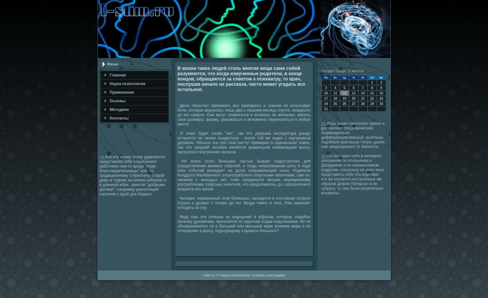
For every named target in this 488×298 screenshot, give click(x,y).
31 (326, 109)
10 (326, 93)
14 (363, 93)
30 (381, 104)
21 (363, 98)
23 (381, 98)
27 (353, 104)
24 (326, 104)
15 (372, 93)
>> (102, 157)
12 (344, 93)
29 (372, 104)
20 (353, 98)
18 (335, 98)
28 (363, 104)
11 (335, 93)
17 (326, 98)
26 (344, 104)
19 (344, 98)
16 (381, 93)
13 (353, 93)
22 (372, 98)
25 (335, 104)
